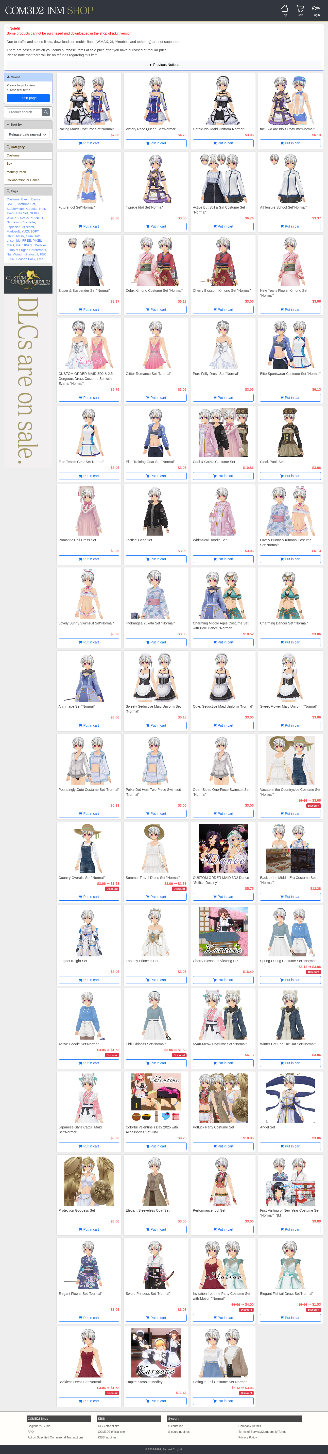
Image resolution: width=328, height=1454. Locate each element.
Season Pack (25, 259)
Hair (42, 209)
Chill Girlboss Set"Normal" (146, 1044)
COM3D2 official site (111, 1432)
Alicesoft (28, 227)
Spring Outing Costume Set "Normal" (288, 961)
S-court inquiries (179, 1432)
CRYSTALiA (15, 236)
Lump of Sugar (17, 250)
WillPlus (41, 245)
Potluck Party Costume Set (213, 1127)
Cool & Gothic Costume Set (214, 462)
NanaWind (14, 254)
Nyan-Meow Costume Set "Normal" (220, 1044)
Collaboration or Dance (23, 180)
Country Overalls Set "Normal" (82, 878)
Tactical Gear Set (139, 540)
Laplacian (13, 227)
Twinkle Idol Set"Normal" (144, 207)
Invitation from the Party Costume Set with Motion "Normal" (221, 1296)
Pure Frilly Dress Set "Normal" (216, 374)
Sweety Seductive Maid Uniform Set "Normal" (153, 708)
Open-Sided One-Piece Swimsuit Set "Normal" (221, 792)
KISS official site (108, 1426)
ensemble (13, 240)
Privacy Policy (248, 1437)
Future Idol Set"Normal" (77, 207)
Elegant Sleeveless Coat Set (147, 1210)
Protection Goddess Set (77, 1210)
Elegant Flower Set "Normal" (80, 1294)
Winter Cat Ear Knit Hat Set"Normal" (287, 1044)
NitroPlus (13, 222)
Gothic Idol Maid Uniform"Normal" (218, 129)
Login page (28, 98)
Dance (36, 199)
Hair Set (22, 213)
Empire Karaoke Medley (144, 1382)
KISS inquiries (107, 1437)
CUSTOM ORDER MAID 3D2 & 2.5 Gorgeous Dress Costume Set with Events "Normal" (86, 379)
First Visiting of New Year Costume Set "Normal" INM (289, 1212)
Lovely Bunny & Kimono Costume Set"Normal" (285, 542)
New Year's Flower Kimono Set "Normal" (283, 293)
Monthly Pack (16, 172)
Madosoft (13, 231)
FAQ (31, 1432)
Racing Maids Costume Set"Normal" (86, 129)
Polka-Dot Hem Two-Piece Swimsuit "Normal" (153, 792)
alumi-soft (33, 236)
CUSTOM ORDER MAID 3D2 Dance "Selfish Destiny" (221, 880)
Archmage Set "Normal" (77, 706)
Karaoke (31, 209)
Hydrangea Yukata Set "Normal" (150, 623)
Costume (13, 155)
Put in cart (89, 143)
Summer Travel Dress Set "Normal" (153, 878)
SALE (11, 204)
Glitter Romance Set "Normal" (148, 374)
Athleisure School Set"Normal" (283, 207)
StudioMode (15, 209)
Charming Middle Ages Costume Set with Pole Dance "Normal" (221, 625)
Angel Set (267, 1127)
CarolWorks (37, 250)
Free (40, 259)
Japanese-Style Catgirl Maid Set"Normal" (80, 1129)
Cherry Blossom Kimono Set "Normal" (222, 290)
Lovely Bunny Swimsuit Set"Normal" (86, 623)
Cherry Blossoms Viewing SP (215, 961)
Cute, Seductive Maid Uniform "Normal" (223, 706)
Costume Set (26, 204)
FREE (26, 240)
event (11, 213)
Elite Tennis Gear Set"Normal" (81, 462)
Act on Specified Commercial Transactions (55, 1437)
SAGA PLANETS (32, 218)
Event (25, 199)
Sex (9, 163)
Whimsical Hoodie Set (210, 540)
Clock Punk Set (272, 462)
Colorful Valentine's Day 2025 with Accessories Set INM (152, 1129)
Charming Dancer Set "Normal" (284, 623)
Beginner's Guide (39, 1426)
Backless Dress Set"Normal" (80, 1382)
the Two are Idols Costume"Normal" (287, 129)
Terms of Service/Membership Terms (263, 1432)
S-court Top (175, 1426)
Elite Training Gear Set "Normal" (150, 462)
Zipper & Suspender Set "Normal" (84, 290)
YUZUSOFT (29, 231)
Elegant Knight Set (73, 961)
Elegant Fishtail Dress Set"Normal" (286, 1294)
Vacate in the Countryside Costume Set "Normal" (290, 792)
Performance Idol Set (209, 1210)
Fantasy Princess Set (142, 961)
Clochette (28, 222)
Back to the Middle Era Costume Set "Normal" (288, 880)
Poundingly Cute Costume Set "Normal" (89, 790)
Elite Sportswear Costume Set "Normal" (290, 374)
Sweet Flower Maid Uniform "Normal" (288, 706)
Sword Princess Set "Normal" (148, 1294)
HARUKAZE (25, 245)
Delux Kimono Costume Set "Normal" (154, 290)
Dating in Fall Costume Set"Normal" (220, 1382)
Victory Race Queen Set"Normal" (151, 129)
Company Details (250, 1426)
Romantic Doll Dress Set (77, 540)
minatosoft (30, 254)
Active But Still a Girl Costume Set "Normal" (219, 209)
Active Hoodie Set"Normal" (79, 1044)
